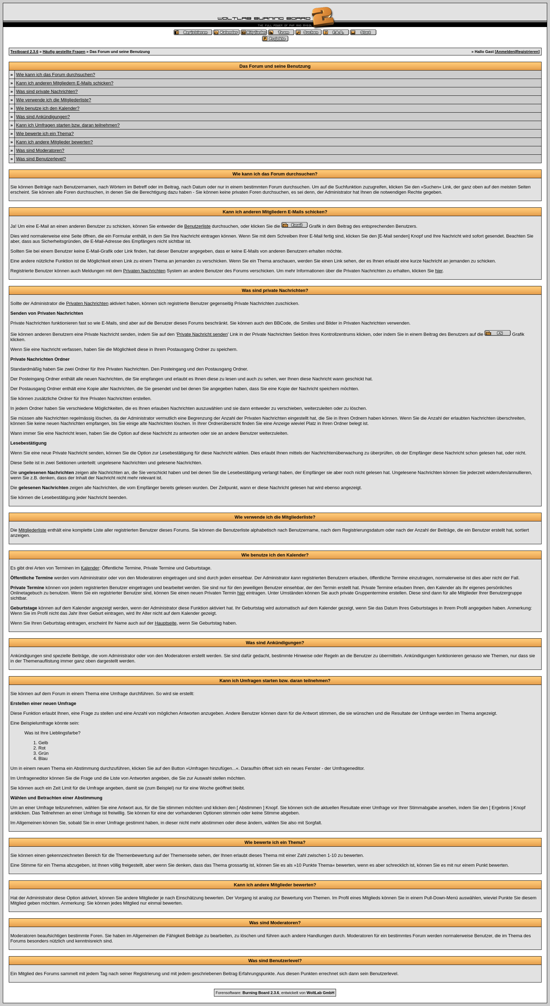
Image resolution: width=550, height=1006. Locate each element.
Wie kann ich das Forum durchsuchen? (55, 74)
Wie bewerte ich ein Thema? (45, 133)
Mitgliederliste (32, 530)
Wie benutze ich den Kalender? (48, 108)
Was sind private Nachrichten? (47, 91)
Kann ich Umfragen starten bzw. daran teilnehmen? (68, 125)
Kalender (90, 568)
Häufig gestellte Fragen (64, 51)
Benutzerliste (197, 226)
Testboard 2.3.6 (25, 51)
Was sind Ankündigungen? (43, 116)
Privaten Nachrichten (144, 270)
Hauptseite (165, 623)
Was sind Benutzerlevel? (41, 158)
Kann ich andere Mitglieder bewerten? (54, 142)
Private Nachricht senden (202, 334)
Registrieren (527, 51)
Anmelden (505, 51)
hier (439, 270)
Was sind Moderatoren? (40, 150)
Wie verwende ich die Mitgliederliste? (53, 99)
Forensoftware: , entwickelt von (275, 993)
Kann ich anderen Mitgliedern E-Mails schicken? (64, 83)
